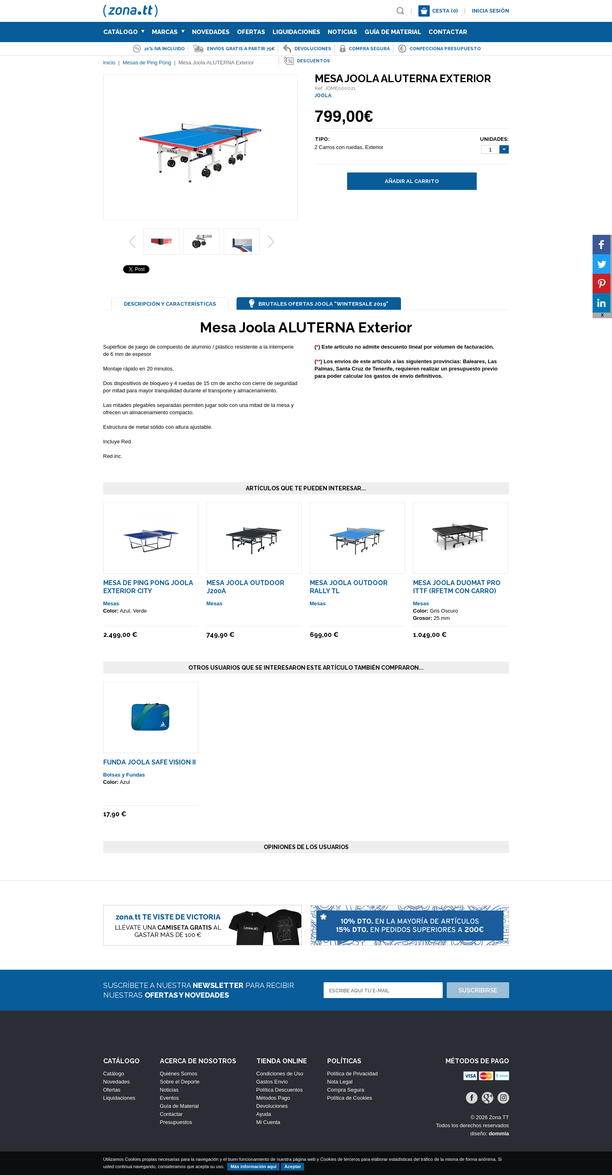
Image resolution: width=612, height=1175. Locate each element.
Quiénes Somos (179, 1074)
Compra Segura (346, 1090)
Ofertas (251, 32)
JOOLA (323, 95)
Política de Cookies (349, 1098)
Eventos (169, 1098)
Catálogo (124, 32)
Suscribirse (477, 990)
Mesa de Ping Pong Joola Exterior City (148, 587)
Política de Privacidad (352, 1074)
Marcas (168, 32)
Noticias (342, 32)
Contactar (448, 32)
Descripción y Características (170, 304)
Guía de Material (393, 32)
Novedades (211, 32)
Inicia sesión (490, 11)
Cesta (445, 11)
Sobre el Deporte (180, 1082)
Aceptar (292, 1166)
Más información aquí (253, 1166)
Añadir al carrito (412, 181)
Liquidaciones (296, 32)
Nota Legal (340, 1082)
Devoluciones (272, 1106)
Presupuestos (176, 1122)
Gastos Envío (272, 1082)
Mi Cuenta (268, 1122)
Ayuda (263, 1114)
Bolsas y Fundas (124, 775)
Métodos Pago (273, 1098)
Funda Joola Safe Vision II (149, 762)
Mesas (111, 603)
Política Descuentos (279, 1090)
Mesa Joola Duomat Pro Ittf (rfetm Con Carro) (457, 587)
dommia (499, 1133)
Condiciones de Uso (279, 1074)
